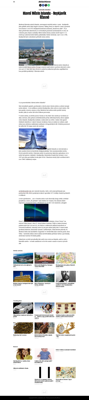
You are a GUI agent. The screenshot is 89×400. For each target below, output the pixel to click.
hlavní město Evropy (34, 67)
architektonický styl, (25, 191)
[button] (14, 1)
